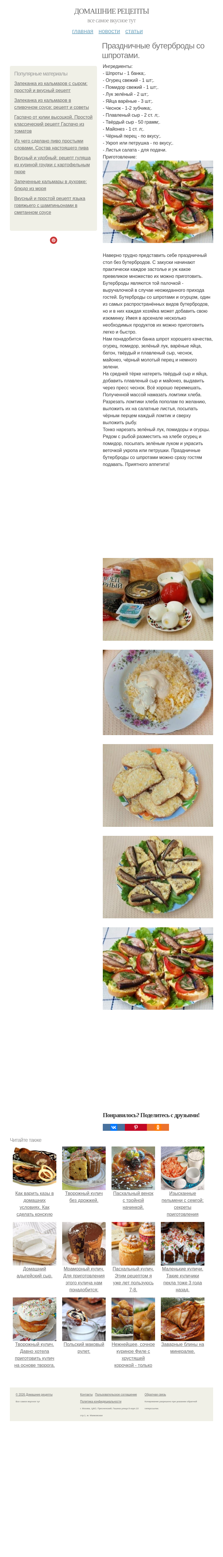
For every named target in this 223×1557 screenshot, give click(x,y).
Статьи (134, 31)
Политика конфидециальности (100, 1401)
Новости (109, 31)
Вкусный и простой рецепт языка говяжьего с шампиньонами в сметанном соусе (49, 205)
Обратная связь (155, 1394)
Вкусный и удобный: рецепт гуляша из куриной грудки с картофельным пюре (52, 164)
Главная (82, 31)
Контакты (86, 1394)
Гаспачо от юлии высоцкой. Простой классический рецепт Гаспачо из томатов (53, 124)
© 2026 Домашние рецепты (34, 1394)
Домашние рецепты (111, 11)
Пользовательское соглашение (116, 1394)
